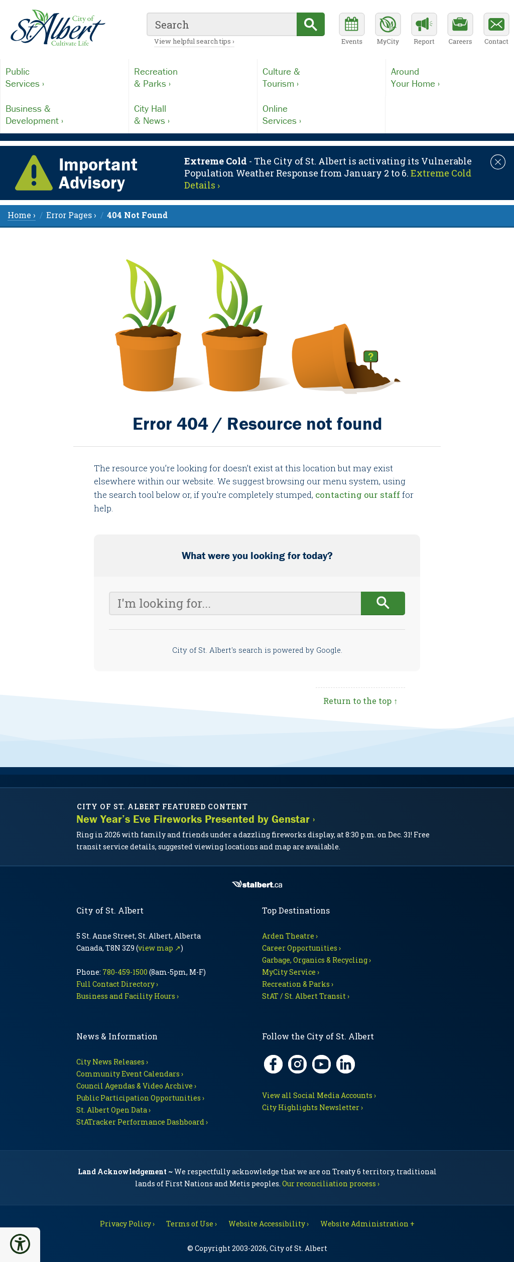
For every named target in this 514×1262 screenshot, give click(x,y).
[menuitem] (137, 215)
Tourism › (321, 77)
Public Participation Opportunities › (140, 1098)
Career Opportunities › (301, 948)
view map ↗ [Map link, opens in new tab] (159, 948)
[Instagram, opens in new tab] (297, 1064)
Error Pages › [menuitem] (71, 215)
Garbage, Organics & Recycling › (316, 960)
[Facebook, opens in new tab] (273, 1064)
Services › (64, 77)
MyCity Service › (290, 972)
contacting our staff (357, 494)
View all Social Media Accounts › (319, 1095)
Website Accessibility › (268, 1223)
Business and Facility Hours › (127, 996)
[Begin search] (383, 603)
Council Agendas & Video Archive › (136, 1086)
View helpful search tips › (194, 41)
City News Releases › (112, 1061)
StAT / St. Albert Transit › (305, 996)
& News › (193, 114)
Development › (64, 114)
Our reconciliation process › (330, 1183)
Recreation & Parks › (297, 984)
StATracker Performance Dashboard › (142, 1122)
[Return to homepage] (58, 28)
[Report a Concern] (424, 30)
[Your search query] (235, 603)
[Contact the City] (496, 30)
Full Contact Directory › (117, 984)
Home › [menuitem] (22, 215)
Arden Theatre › (290, 936)
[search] (222, 24)
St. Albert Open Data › (113, 1110)
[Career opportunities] (460, 30)
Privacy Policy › (127, 1223)
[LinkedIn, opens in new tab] (345, 1064)
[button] (20, 1244)
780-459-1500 (125, 972)
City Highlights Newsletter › (312, 1107)
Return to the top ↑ (360, 700)
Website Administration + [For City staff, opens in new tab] (367, 1223)
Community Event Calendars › (129, 1073)
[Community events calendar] (352, 30)
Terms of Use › (191, 1223)
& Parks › (193, 77)
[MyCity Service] (388, 30)
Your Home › (450, 77)
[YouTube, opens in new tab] (321, 1064)
